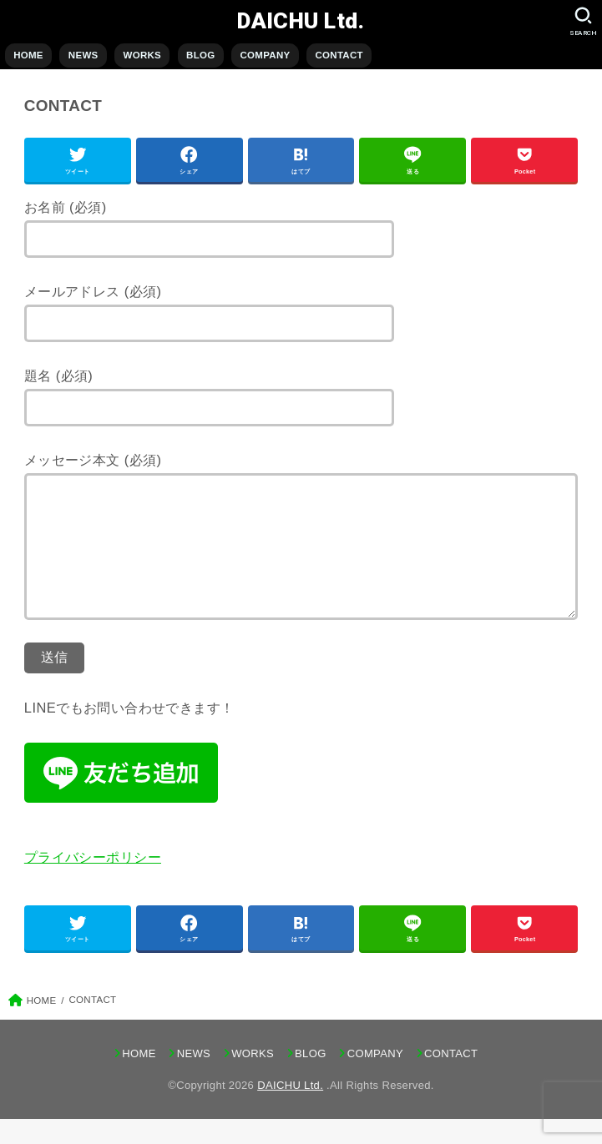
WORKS (142, 55)
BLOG (200, 55)
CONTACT (338, 55)
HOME (28, 55)
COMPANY (265, 55)
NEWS (83, 55)
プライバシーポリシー (92, 882)
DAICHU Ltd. (300, 20)
